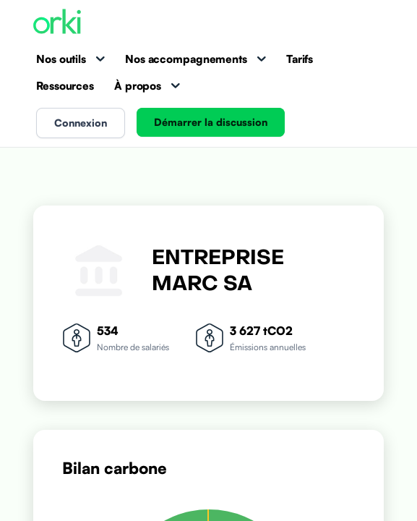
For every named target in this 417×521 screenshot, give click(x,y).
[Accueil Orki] (57, 23)
